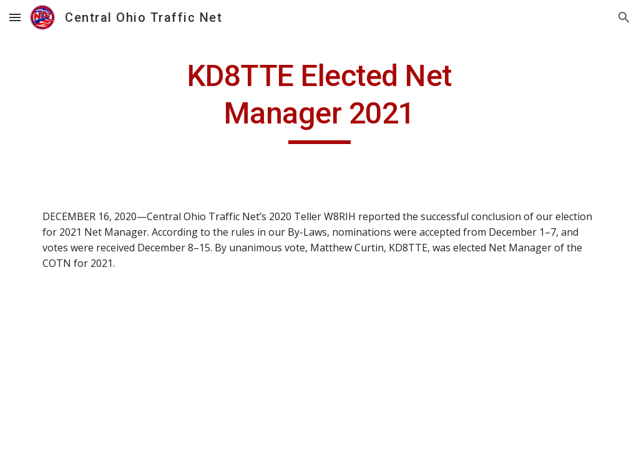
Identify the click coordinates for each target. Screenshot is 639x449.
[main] (319, 100)
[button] (15, 17)
